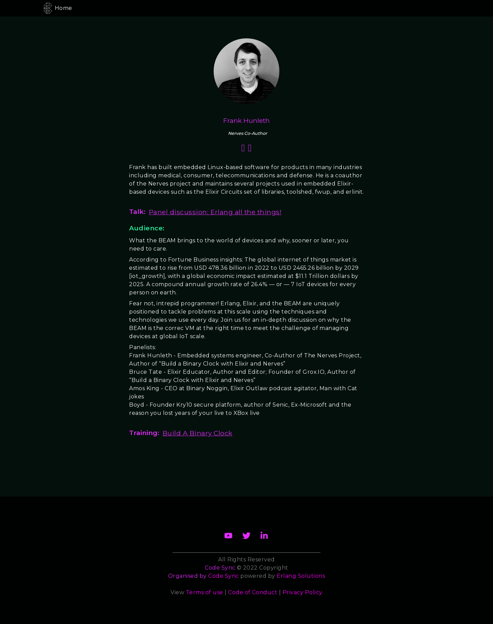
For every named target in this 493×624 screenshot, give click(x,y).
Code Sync (223, 576)
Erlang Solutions (301, 576)
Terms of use (204, 592)
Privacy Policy (302, 592)
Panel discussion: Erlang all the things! (215, 212)
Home (63, 8)
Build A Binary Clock (197, 433)
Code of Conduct (252, 592)
